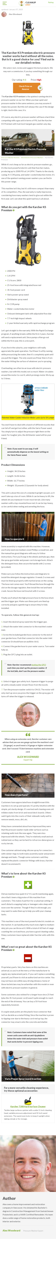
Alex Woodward (28, 756)
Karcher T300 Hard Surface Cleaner (28, 1106)
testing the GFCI (39, 664)
